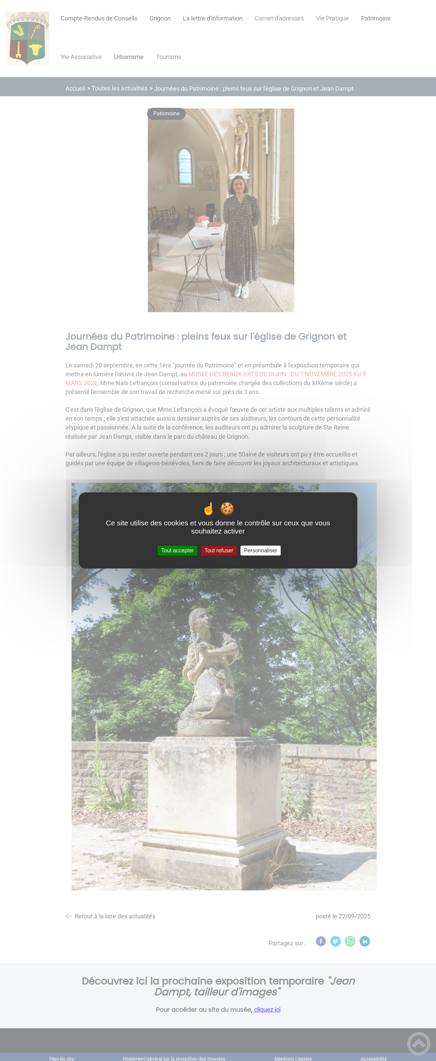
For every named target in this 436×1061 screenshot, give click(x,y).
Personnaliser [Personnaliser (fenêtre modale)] (260, 550)
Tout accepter (177, 550)
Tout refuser (218, 550)
